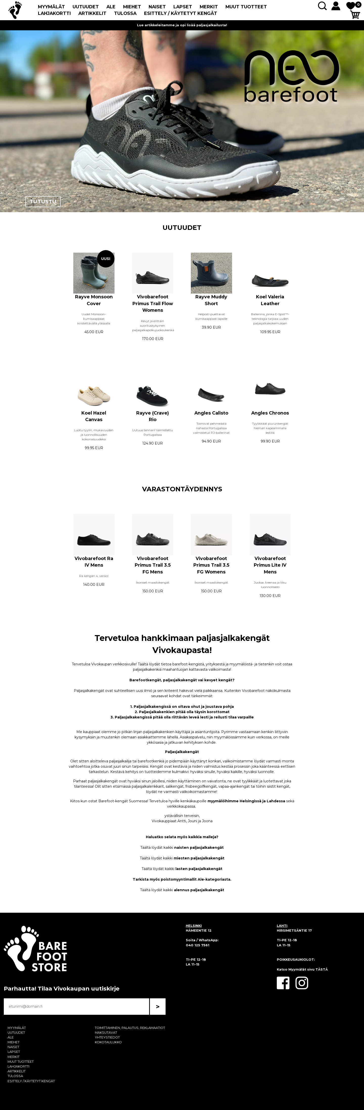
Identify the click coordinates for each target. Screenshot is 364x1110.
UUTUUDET (86, 6)
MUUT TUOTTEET (246, 6)
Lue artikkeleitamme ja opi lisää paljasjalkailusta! (182, 25)
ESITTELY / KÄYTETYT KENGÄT (180, 13)
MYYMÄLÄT (51, 6)
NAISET (157, 6)
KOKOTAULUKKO (108, 1042)
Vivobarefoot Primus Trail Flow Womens (152, 303)
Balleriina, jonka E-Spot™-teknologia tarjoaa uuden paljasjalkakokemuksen (270, 318)
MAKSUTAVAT (106, 1032)
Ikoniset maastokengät (152, 582)
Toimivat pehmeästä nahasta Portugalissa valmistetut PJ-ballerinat (211, 428)
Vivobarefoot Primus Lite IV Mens (270, 565)
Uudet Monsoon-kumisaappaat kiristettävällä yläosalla (93, 318)
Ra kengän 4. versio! (93, 576)
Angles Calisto (211, 413)
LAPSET (182, 6)
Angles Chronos (270, 413)
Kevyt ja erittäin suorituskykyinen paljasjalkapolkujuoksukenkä (153, 325)
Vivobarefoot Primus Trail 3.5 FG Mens (153, 565)
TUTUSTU (43, 202)
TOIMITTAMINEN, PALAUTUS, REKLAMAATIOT (130, 1028)
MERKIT (209, 6)
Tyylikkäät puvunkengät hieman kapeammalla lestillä (270, 428)
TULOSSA (125, 13)
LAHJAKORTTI (54, 13)
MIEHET (132, 6)
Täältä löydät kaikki (182, 847)
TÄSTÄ (321, 969)
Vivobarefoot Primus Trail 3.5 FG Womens (211, 565)
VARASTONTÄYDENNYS (182, 489)
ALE (111, 6)
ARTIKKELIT (92, 13)
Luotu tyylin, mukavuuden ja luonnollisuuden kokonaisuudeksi (93, 434)
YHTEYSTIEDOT (107, 1037)
